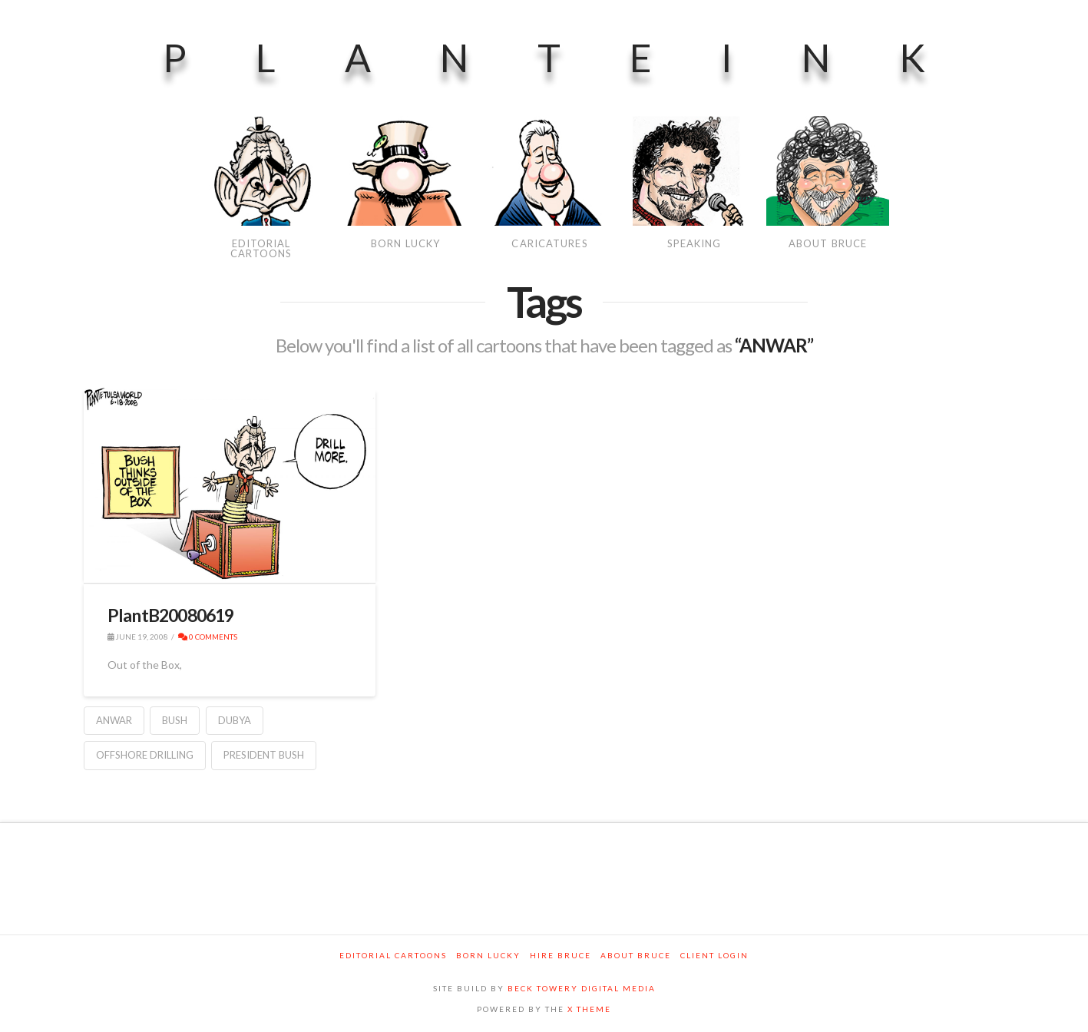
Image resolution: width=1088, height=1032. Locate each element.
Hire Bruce (560, 955)
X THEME (589, 1009)
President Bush (263, 755)
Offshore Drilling (144, 755)
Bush (174, 720)
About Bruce (635, 955)
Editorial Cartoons (393, 955)
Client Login (714, 955)
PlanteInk (578, 57)
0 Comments (207, 636)
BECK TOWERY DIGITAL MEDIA (582, 988)
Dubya (234, 720)
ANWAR (114, 720)
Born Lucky (488, 955)
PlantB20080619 (170, 615)
